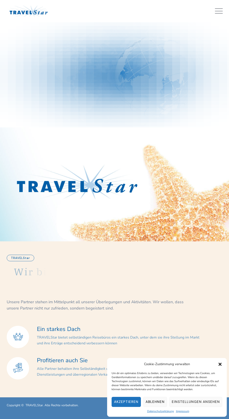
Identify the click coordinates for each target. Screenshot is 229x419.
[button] (220, 364)
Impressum (182, 411)
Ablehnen (155, 402)
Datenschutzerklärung (160, 411)
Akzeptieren (126, 402)
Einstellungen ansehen (196, 402)
